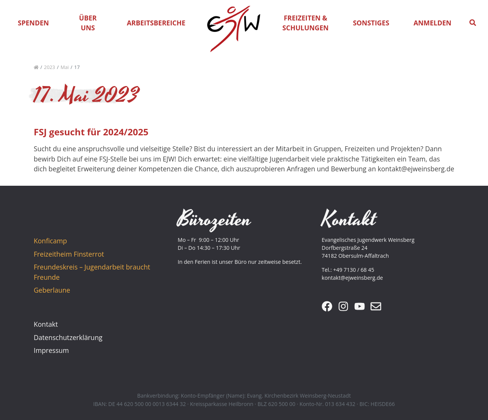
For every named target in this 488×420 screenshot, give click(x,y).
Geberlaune (52, 290)
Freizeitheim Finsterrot (69, 254)
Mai (65, 67)
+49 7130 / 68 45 (353, 269)
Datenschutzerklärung (68, 337)
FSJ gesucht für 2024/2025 (91, 131)
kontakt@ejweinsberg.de (352, 277)
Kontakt (46, 324)
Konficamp (50, 240)
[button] (472, 23)
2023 (49, 67)
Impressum (51, 350)
